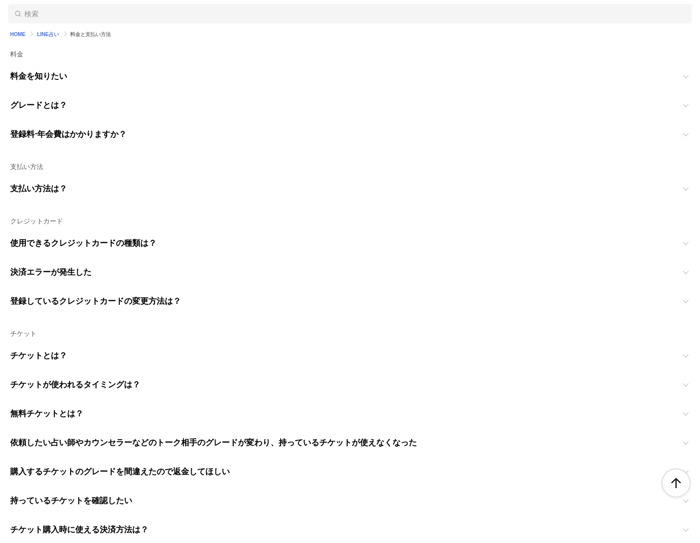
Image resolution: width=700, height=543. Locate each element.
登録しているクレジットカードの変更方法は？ (95, 301)
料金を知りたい (38, 76)
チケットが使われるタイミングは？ (75, 384)
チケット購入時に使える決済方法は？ (79, 529)
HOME (17, 34)
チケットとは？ (38, 355)
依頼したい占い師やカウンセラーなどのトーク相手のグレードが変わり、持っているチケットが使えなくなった (213, 442)
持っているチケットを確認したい (71, 500)
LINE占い (48, 34)
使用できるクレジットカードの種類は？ (83, 243)
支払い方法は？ (38, 188)
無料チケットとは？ (46, 413)
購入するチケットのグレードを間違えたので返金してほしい (120, 471)
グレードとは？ (38, 105)
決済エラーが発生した (51, 272)
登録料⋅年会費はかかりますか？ (68, 134)
